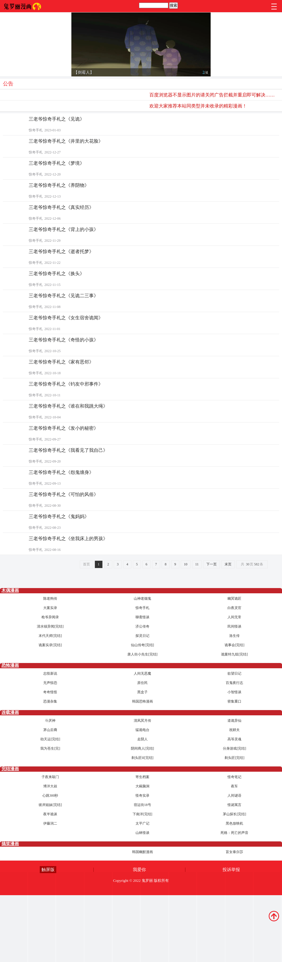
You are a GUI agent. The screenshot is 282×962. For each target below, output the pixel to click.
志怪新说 (50, 673)
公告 (8, 84)
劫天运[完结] (50, 739)
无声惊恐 (50, 683)
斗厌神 (50, 721)
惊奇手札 (142, 608)
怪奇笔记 (234, 777)
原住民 (142, 683)
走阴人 (142, 739)
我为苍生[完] (50, 748)
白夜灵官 (234, 608)
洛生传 (234, 636)
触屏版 (48, 869)
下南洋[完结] (142, 814)
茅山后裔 (50, 730)
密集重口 (234, 701)
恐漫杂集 (50, 701)
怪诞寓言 (234, 805)
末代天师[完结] (50, 636)
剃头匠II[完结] (142, 758)
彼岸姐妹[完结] (50, 805)
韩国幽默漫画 (142, 852)
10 (185, 564)
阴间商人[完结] (142, 748)
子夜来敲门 (50, 777)
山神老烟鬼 (142, 598)
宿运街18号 (142, 805)
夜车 (234, 786)
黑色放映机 (234, 823)
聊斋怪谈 (142, 617)
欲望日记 (234, 673)
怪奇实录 (142, 795)
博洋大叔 (50, 786)
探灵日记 (142, 636)
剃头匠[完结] (234, 758)
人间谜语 (234, 795)
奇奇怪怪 (50, 692)
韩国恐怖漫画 (142, 701)
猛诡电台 (142, 730)
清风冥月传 (142, 721)
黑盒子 (142, 692)
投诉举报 (231, 869)
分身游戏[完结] (234, 748)
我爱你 (139, 869)
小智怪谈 (234, 692)
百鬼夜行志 (234, 683)
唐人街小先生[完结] (142, 654)
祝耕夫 (234, 730)
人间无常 (234, 617)
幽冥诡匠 (234, 598)
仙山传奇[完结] (142, 645)
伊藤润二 (50, 823)
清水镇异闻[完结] (50, 626)
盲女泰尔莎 (234, 852)
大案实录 (50, 608)
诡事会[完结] (234, 645)
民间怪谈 (234, 626)
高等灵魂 (234, 739)
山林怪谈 (142, 833)
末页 (228, 564)
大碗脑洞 (142, 786)
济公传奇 (142, 626)
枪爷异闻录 (50, 617)
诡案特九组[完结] (234, 654)
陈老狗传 (50, 598)
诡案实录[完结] (50, 645)
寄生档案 (142, 777)
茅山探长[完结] (234, 814)
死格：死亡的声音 (234, 833)
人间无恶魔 (142, 673)
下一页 (211, 564)
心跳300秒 (50, 795)
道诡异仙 (234, 721)
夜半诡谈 (50, 814)
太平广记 (142, 823)
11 (197, 564)
